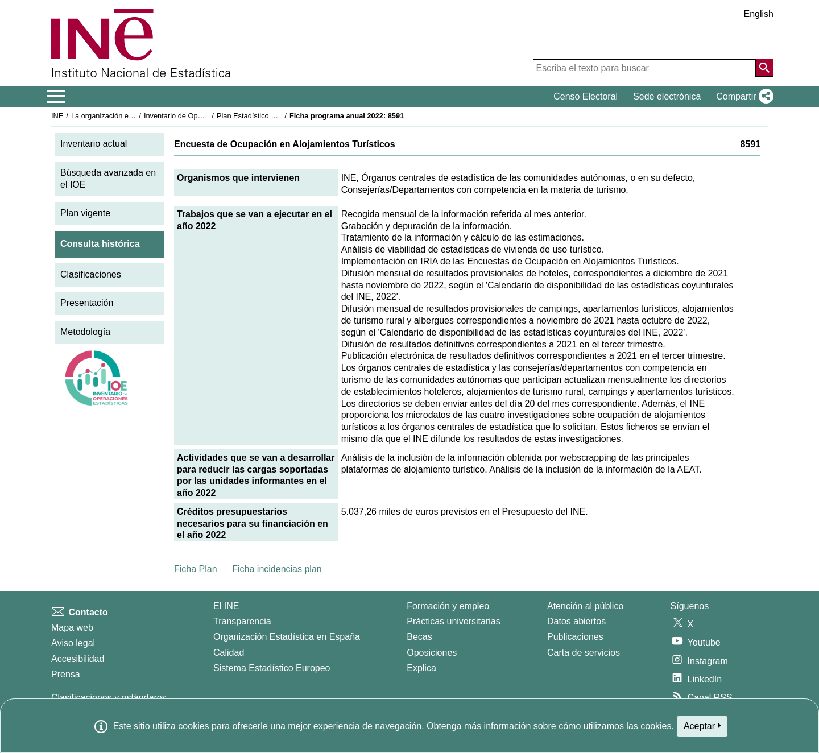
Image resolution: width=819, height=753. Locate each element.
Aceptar (702, 726)
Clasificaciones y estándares (109, 697)
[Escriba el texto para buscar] (644, 68)
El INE (226, 606)
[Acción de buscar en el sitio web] (764, 68)
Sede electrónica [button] (667, 96)
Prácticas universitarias (453, 621)
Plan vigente (85, 213)
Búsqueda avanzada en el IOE (108, 178)
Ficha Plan (195, 569)
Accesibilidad (77, 659)
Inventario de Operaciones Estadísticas (207, 115)
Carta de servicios (583, 652)
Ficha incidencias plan (276, 569)
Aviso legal (73, 643)
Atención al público (585, 606)
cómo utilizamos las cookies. (616, 726)
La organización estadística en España (133, 115)
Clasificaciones (90, 274)
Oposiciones (432, 652)
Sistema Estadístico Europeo (271, 668)
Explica (421, 668)
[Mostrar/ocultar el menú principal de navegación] (56, 96)
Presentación (86, 303)
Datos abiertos (576, 621)
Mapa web (72, 627)
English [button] (759, 14)
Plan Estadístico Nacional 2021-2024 (276, 115)
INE (57, 115)
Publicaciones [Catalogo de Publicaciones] (575, 637)
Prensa (65, 674)
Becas (419, 637)
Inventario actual (93, 143)
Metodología (85, 332)
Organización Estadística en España (286, 637)
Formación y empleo (448, 606)
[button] (743, 96)
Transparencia (242, 621)
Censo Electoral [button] (585, 96)
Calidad (228, 652)
